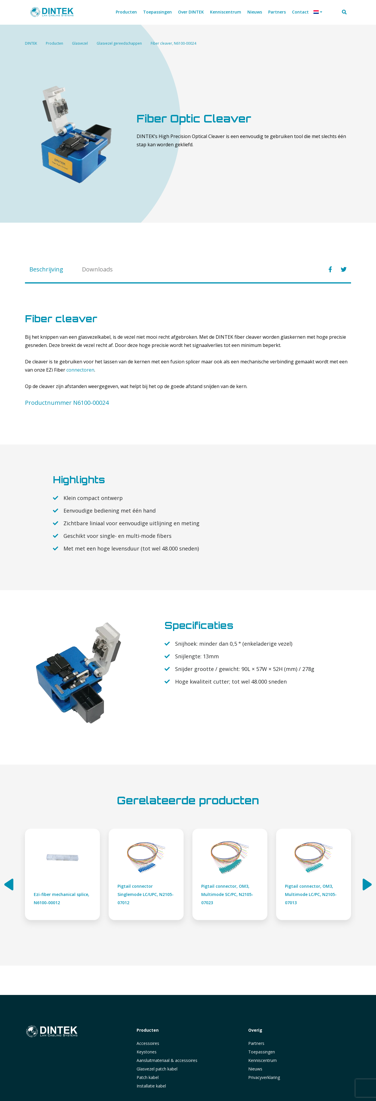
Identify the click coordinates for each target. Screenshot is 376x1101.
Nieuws (255, 1069)
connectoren (80, 370)
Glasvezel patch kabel (157, 1069)
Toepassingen (261, 1052)
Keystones (147, 1052)
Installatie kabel (151, 1086)
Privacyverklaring (264, 1077)
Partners (256, 1043)
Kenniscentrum (262, 1060)
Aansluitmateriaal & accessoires (167, 1060)
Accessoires (148, 1043)
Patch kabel (148, 1077)
